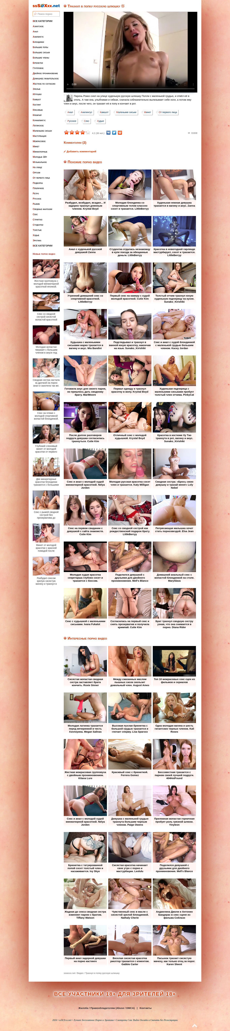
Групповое (38, 68)
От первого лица (41, 177)
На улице (37, 167)
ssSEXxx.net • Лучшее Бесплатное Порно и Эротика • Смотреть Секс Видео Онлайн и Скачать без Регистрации (118, 1020)
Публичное (38, 188)
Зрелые (36, 89)
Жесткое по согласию (44, 83)
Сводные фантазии (42, 209)
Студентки (38, 224)
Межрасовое (39, 141)
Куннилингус (39, 120)
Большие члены (41, 57)
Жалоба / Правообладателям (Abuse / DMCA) (106, 1008)
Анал (35, 31)
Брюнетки (38, 62)
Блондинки (38, 42)
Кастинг (37, 104)
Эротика (37, 240)
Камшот (37, 99)
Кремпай (37, 115)
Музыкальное (40, 162)
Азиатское (38, 26)
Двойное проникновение (45, 73)
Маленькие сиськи (42, 130)
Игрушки (37, 94)
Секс (35, 214)
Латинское (38, 125)
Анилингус (38, 36)
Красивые (38, 110)
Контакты (146, 1008)
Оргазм (36, 172)
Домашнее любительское (46, 78)
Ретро (36, 193)
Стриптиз (37, 219)
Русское (37, 198)
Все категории (42, 21)
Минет (36, 146)
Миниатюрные (40, 151)
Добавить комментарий (81, 151)
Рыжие (36, 204)
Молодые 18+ (40, 157)
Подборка (38, 183)
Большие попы (40, 47)
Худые (36, 235)
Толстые (37, 230)
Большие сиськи (41, 52)
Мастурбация (39, 136)
